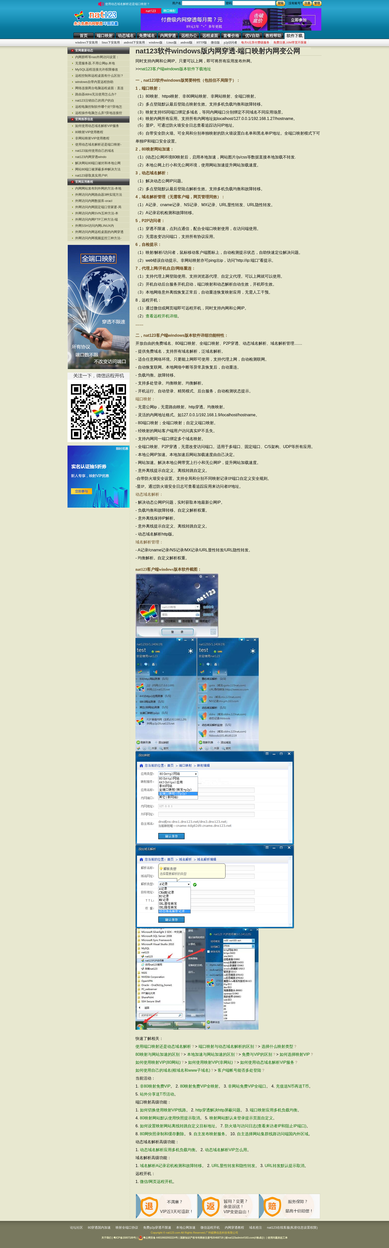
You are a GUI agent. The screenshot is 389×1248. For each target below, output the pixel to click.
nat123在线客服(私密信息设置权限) (292, 1227)
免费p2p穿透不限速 (157, 1227)
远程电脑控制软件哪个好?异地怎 (98, 107)
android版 (187, 42)
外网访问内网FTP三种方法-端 (96, 219)
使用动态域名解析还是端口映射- (98, 144)
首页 (84, 36)
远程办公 (189, 36)
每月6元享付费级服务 (255, 42)
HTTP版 (201, 42)
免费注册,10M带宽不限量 (290, 42)
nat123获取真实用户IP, (91, 175)
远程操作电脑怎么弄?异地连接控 (98, 113)
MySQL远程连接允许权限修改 (96, 69)
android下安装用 (134, 42)
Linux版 (171, 42)
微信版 (215, 42)
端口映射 (105, 36)
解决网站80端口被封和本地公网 (98, 163)
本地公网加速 (185, 1227)
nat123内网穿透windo (90, 157)
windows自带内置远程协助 (94, 82)
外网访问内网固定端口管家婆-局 (98, 207)
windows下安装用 (86, 42)
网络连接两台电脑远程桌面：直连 (99, 88)
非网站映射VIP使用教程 (92, 138)
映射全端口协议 (127, 1227)
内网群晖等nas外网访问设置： (97, 57)
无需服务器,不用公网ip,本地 (95, 63)
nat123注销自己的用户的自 (94, 100)
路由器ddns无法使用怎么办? (95, 94)
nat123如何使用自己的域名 (94, 150)
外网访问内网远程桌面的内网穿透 (99, 232)
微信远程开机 (210, 1227)
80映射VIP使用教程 (89, 132)
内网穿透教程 (234, 1227)
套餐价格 (231, 36)
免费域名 (147, 36)
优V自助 (252, 36)
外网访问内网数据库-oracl (93, 201)
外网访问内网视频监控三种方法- (98, 238)
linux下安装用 (111, 42)
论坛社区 (76, 1227)
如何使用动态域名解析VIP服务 (97, 126)
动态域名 (126, 36)
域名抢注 (255, 1227)
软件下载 (294, 36)
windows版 (155, 42)
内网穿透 (168, 36)
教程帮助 (273, 36)
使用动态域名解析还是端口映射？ (130, 4)
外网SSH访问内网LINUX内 (94, 225)
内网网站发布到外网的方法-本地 (98, 188)
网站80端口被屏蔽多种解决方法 (98, 169)
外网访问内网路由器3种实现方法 (98, 194)
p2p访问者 (230, 42)
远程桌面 (210, 36)
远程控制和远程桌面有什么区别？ (99, 75)
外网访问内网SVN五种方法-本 (96, 213)
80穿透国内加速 (99, 1227)
